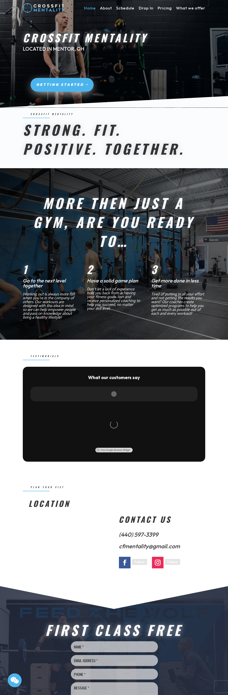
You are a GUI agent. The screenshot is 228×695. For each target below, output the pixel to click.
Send (113, 624)
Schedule (125, 7)
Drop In (146, 7)
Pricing (165, 7)
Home (90, 7)
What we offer (190, 7)
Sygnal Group (95, 689)
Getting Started (44, 84)
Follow (139, 467)
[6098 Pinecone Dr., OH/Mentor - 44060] (66, 451)
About (106, 7)
